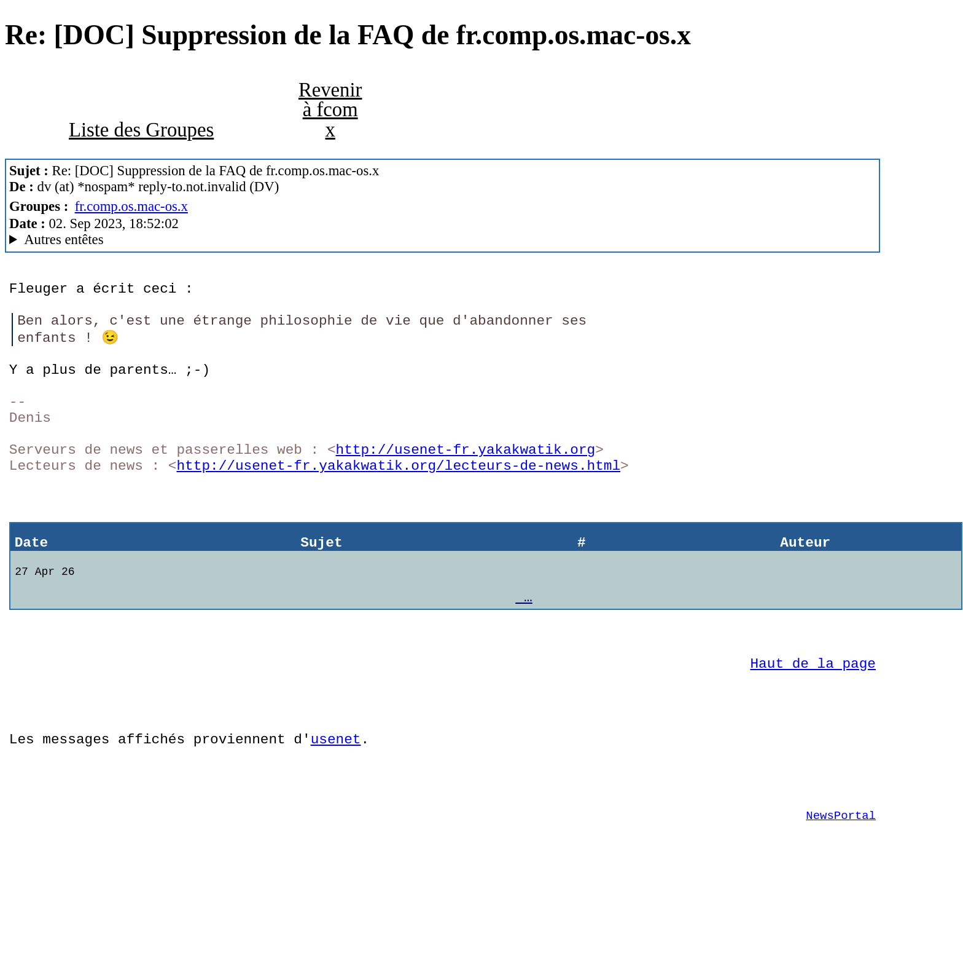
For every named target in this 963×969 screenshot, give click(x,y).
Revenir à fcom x (330, 110)
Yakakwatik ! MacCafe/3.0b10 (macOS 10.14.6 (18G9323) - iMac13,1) (442, 240)
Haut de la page (813, 722)
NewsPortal (841, 893)
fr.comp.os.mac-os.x (131, 206)
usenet (336, 807)
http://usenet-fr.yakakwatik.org (465, 481)
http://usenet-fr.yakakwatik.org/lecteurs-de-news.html (398, 500)
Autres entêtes (63, 239)
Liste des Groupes (141, 130)
